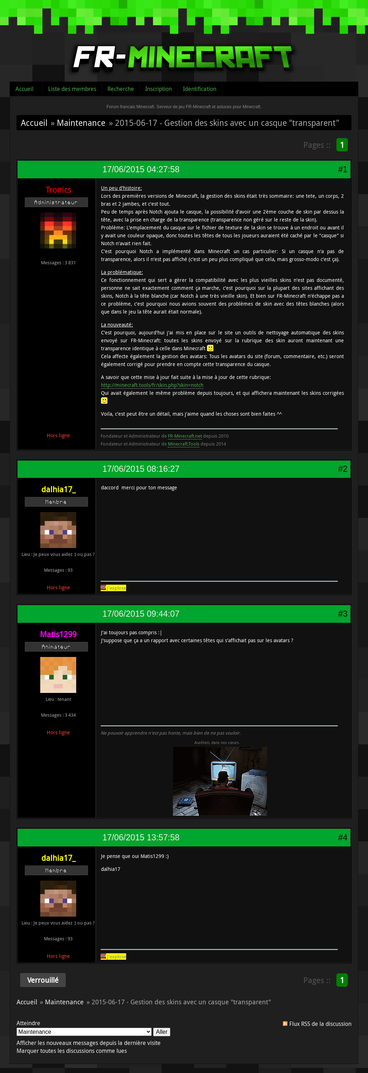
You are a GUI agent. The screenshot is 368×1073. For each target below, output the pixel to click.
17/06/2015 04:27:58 (140, 169)
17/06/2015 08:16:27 (140, 469)
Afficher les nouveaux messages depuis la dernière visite (89, 1043)
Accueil (24, 89)
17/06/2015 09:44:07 (140, 613)
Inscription (158, 89)
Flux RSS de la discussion (320, 1024)
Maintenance (81, 122)
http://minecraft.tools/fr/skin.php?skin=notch (152, 385)
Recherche (120, 89)
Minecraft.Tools (183, 443)
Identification (199, 89)
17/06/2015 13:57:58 (140, 837)
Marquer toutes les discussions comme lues (72, 1051)
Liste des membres (72, 89)
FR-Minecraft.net (185, 436)
